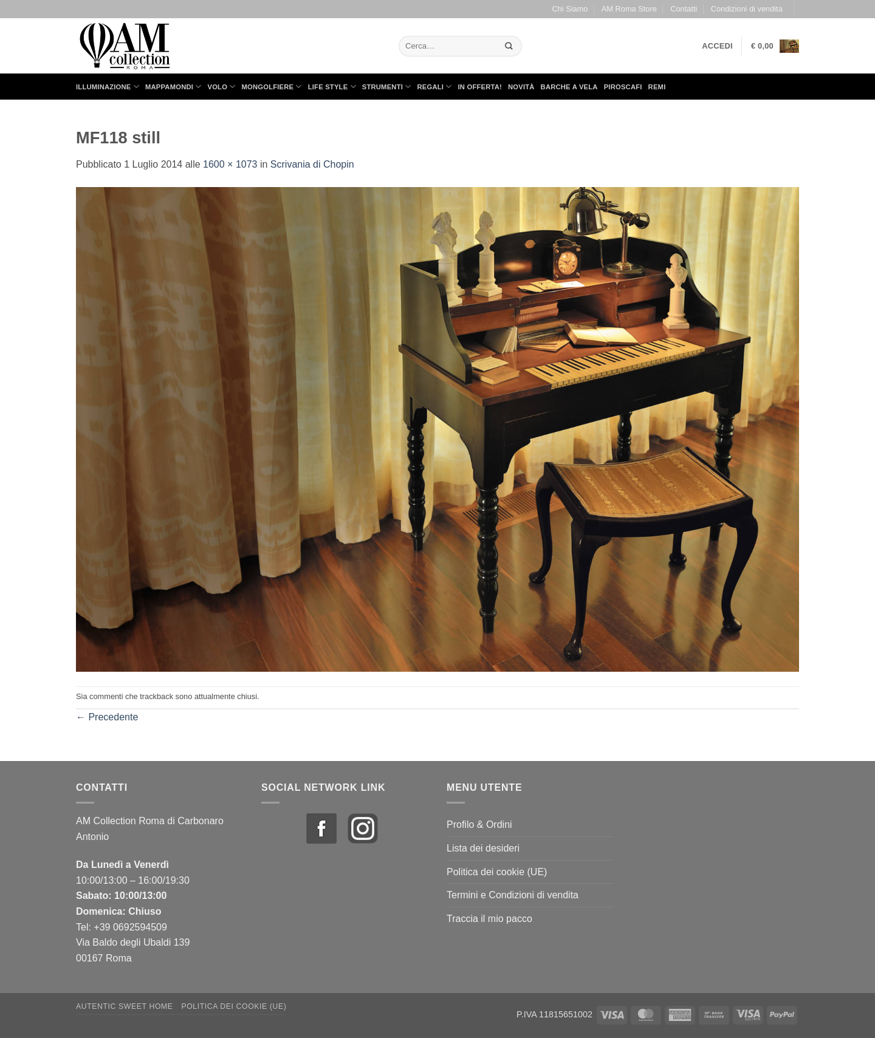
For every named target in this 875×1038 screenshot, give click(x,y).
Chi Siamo (570, 8)
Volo (222, 86)
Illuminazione (107, 86)
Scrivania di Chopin (312, 164)
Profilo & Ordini (479, 824)
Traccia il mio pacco (489, 918)
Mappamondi (173, 86)
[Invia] (509, 46)
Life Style (332, 86)
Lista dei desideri (483, 848)
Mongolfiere (272, 86)
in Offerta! (480, 86)
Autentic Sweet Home (124, 1006)
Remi (657, 86)
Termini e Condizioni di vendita (512, 895)
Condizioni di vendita (747, 8)
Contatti (683, 8)
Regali (434, 86)
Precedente (107, 717)
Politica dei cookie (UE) (497, 872)
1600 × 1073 (230, 164)
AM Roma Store (629, 8)
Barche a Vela (569, 86)
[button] (717, 46)
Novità (521, 86)
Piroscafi (623, 86)
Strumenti (386, 86)
